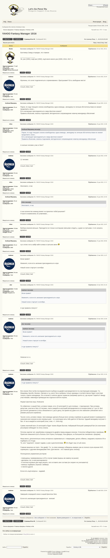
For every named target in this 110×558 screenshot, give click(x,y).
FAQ (4, 22)
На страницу (88, 39)
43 (101, 39)
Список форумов (8, 29)
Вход (104, 22)
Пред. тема (96, 42)
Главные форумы (19, 29)
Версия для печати (8, 42)
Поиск (9, 22)
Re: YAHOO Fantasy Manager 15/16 (43, 48)
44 (103, 39)
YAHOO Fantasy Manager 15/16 (19, 33)
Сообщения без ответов (8, 27)
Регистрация (97, 22)
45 (104, 39)
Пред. (93, 39)
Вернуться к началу (8, 72)
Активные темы (20, 27)
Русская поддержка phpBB (55, 554)
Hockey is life (30, 29)
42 (99, 39)
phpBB (49, 551)
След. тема (104, 42)
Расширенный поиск (102, 7)
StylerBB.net (59, 552)
